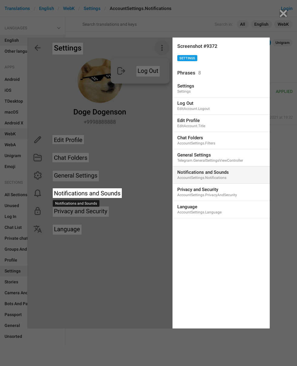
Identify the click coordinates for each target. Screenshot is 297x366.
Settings (187, 58)
